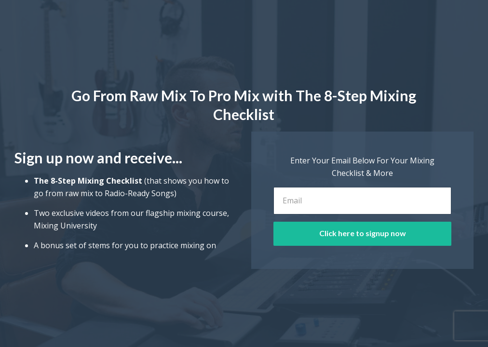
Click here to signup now (362, 233)
